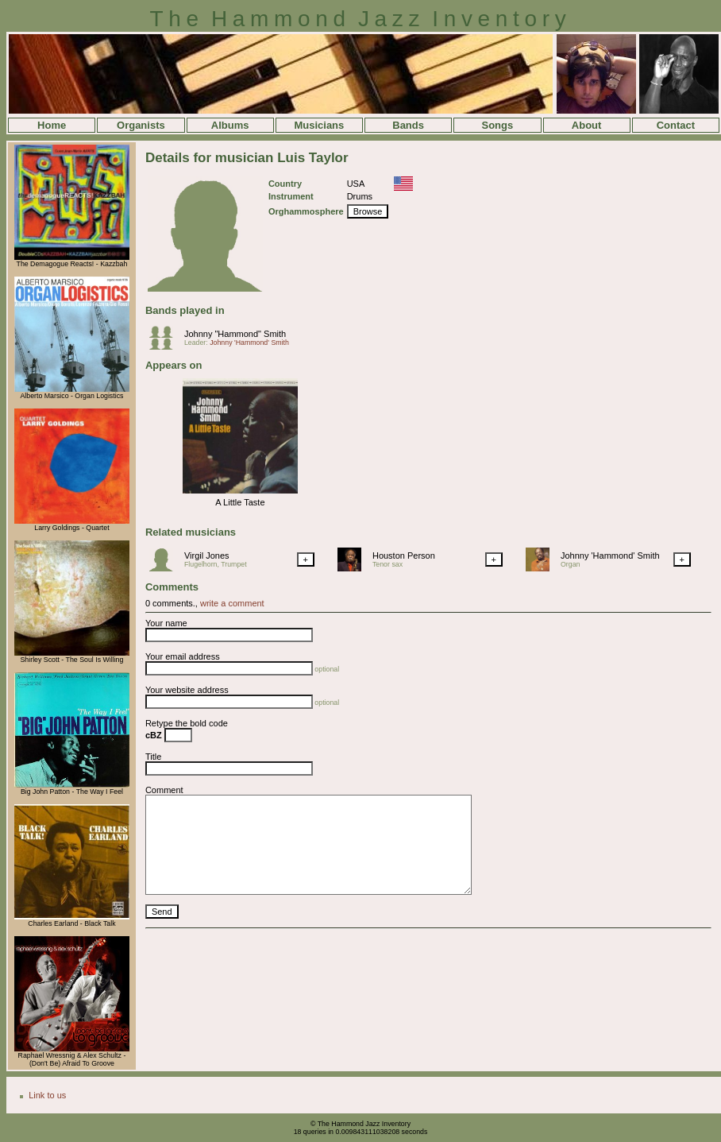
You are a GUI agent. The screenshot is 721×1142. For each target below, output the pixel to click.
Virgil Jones (206, 555)
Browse (368, 211)
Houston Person (403, 555)
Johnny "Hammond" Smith (235, 334)
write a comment (232, 603)
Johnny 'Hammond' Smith (249, 342)
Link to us (47, 1095)
